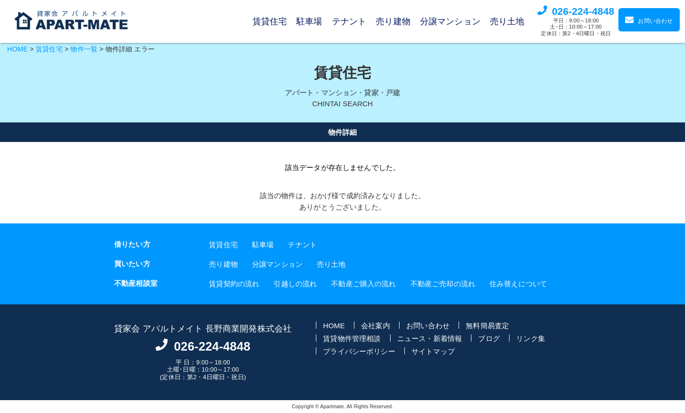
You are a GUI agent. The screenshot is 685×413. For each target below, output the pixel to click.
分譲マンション (450, 21)
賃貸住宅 (270, 21)
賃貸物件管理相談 (352, 338)
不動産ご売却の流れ (443, 283)
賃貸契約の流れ (234, 283)
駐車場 (309, 21)
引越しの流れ (295, 283)
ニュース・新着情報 (429, 338)
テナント (349, 21)
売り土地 (507, 21)
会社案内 (375, 325)
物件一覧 (84, 49)
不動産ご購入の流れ (363, 283)
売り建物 (393, 21)
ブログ (488, 338)
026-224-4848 (583, 11)
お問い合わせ (428, 325)
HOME (17, 49)
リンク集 (530, 338)
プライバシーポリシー (359, 351)
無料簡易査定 (487, 325)
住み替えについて (518, 283)
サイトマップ (433, 351)
